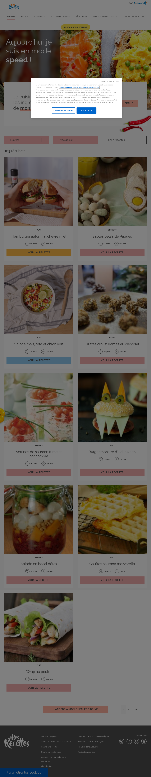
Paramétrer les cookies (63, 110)
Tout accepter (86, 110)
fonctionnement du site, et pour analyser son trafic (79, 87)
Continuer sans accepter (110, 81)
